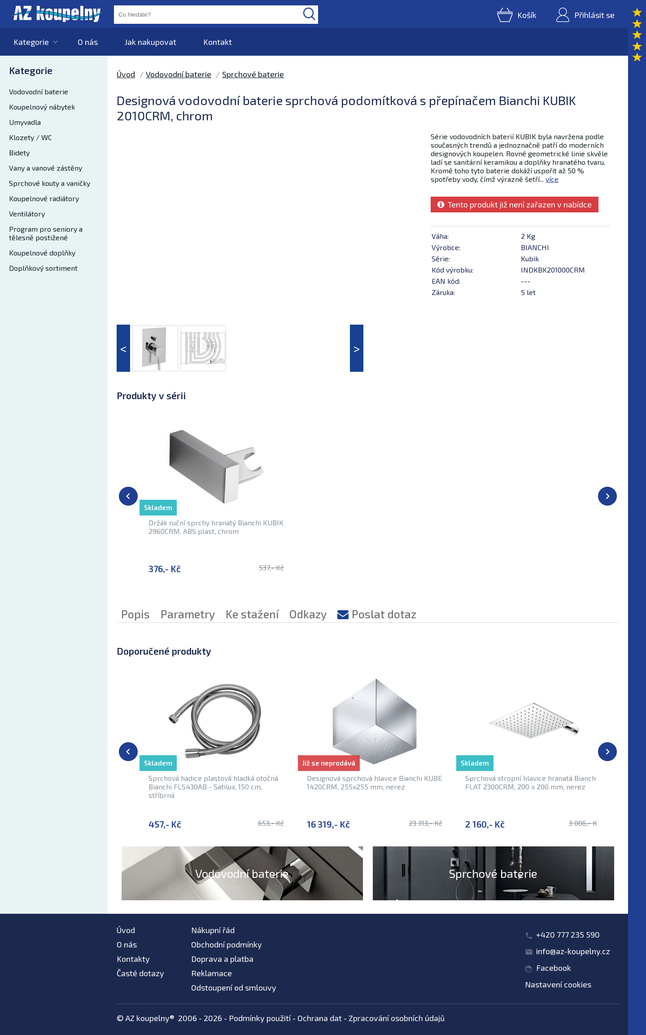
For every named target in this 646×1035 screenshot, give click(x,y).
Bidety (19, 152)
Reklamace (211, 973)
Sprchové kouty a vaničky (49, 183)
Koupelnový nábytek (42, 106)
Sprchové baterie (253, 74)
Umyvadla (25, 122)
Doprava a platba (222, 959)
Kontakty (133, 959)
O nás (88, 42)
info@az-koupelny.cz (573, 951)
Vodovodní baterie (38, 91)
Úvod (126, 74)
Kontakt (217, 42)
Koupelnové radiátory (44, 198)
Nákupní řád (213, 930)
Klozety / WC (30, 137)
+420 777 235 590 (568, 934)
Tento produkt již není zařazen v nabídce (514, 204)
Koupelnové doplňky (42, 252)
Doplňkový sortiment (43, 268)
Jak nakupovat (150, 42)
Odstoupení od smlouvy (233, 987)
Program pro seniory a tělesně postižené (46, 233)
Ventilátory (27, 213)
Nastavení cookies (558, 984)
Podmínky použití (260, 1018)
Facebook (553, 968)
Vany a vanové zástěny (45, 167)
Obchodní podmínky (226, 944)
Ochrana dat (319, 1018)
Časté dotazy (140, 973)
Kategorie (31, 42)
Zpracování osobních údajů (397, 1018)
